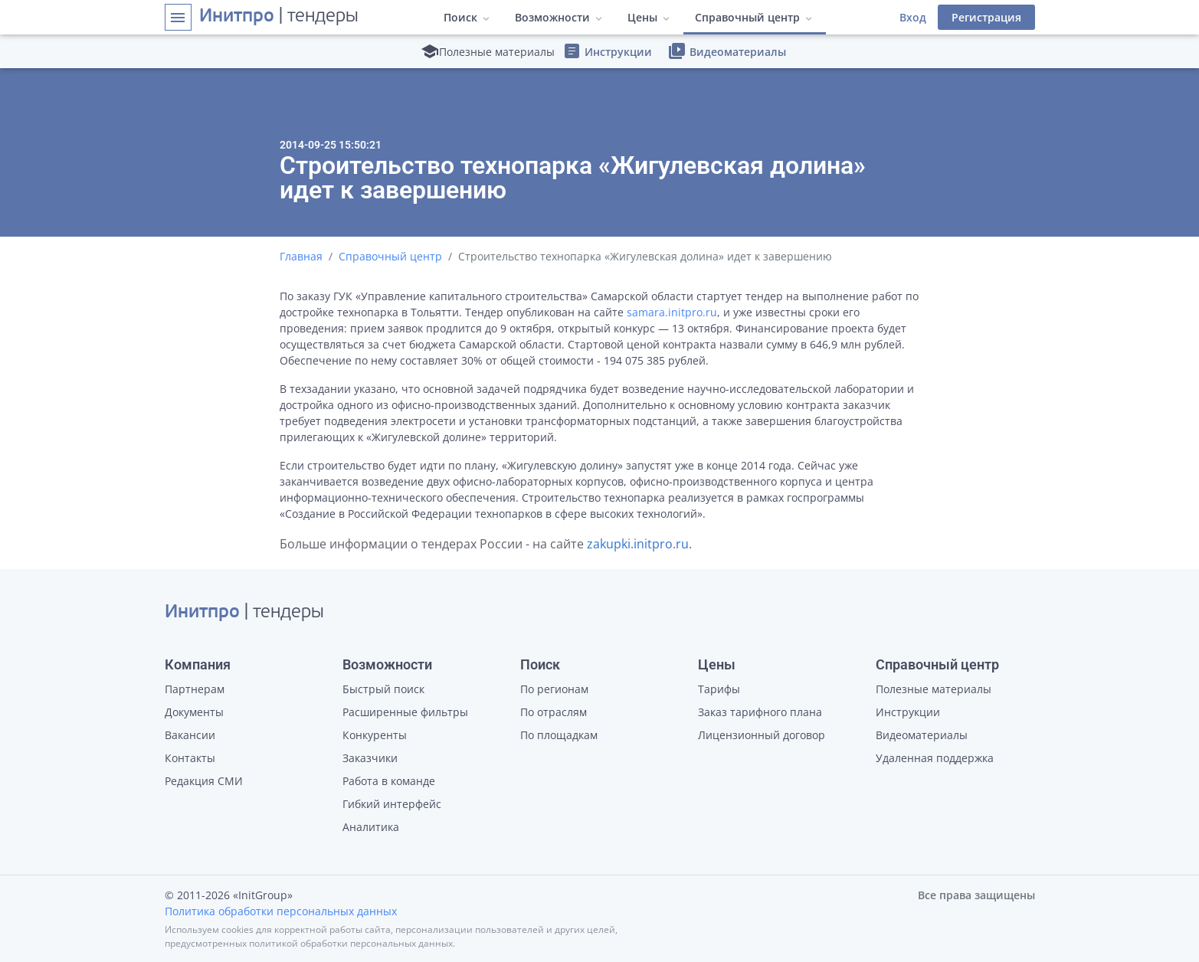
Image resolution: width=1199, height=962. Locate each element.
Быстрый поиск (383, 689)
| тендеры (279, 17)
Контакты (190, 758)
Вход (912, 17)
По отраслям (553, 712)
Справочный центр (390, 256)
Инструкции (607, 51)
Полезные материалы (933, 689)
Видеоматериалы (726, 51)
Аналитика (370, 827)
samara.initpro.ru (672, 312)
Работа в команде (388, 781)
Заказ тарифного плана (760, 712)
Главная (301, 256)
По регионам (554, 689)
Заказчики (370, 758)
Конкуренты (374, 735)
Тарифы (719, 689)
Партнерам (194, 689)
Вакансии (190, 735)
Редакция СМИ (204, 781)
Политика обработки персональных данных (281, 911)
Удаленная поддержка (935, 758)
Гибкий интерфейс (391, 804)
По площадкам (559, 735)
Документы (194, 712)
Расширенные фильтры (405, 712)
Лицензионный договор (761, 735)
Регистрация (986, 17)
